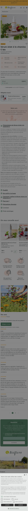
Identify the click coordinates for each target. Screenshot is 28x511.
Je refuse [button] (21, 505)
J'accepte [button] (7, 505)
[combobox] (24, 475)
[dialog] (14, 492)
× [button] (26, 474)
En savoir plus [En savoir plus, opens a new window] (22, 493)
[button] (14, 508)
